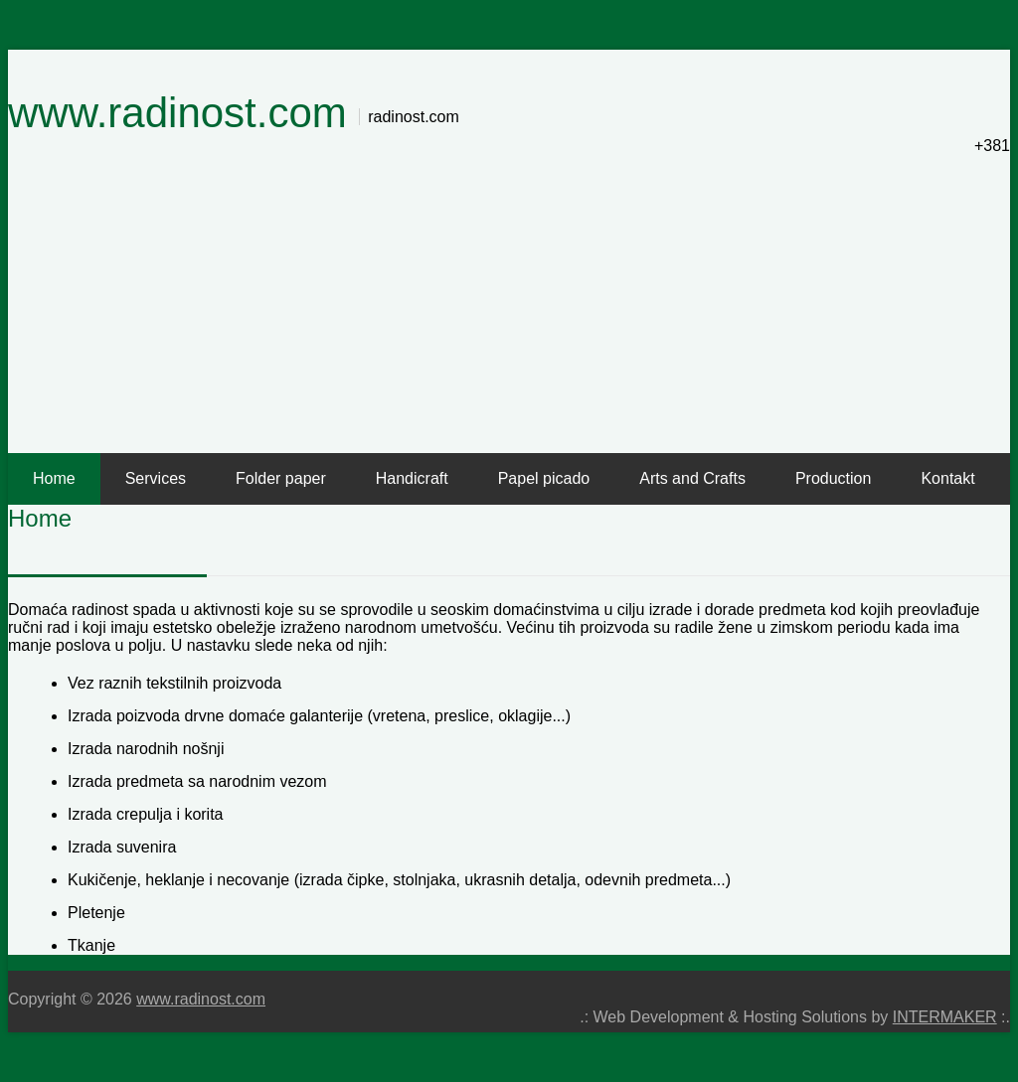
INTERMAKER (945, 1016)
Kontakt (947, 478)
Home (54, 478)
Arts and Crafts (692, 478)
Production (833, 478)
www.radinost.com (177, 112)
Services (155, 478)
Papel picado (544, 478)
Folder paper (281, 478)
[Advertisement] (509, 304)
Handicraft (412, 478)
